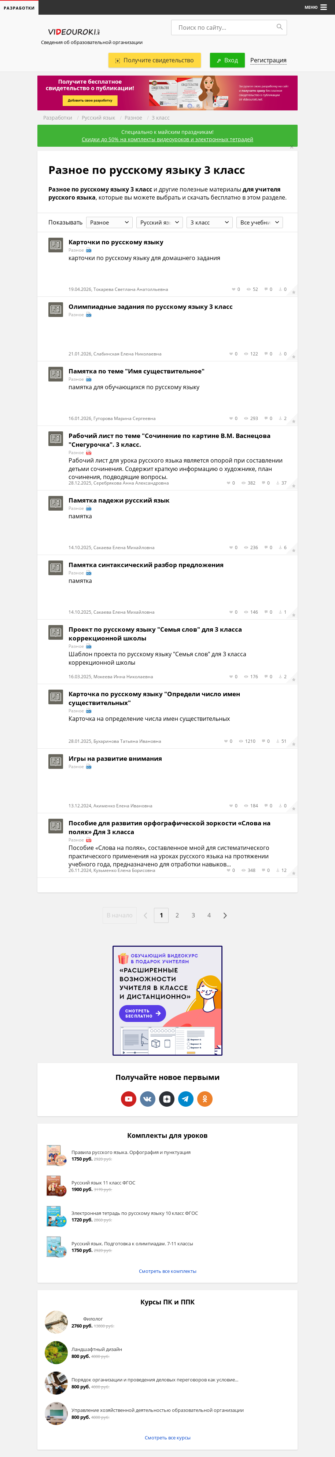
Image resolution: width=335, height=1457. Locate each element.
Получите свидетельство (154, 60)
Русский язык (98, 117)
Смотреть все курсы (168, 1437)
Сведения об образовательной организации (92, 42)
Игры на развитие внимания (115, 758)
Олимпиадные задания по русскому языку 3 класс (151, 306)
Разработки (57, 117)
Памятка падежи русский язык (119, 500)
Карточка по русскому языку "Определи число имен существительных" (154, 698)
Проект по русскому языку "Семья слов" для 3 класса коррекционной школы (155, 633)
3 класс (161, 117)
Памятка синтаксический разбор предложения (146, 564)
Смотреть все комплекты (167, 1271)
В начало (119, 915)
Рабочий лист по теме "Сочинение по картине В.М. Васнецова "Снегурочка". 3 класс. (169, 440)
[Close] (292, 147)
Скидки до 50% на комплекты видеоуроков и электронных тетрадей (167, 139)
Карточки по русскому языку (116, 242)
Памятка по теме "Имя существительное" (137, 371)
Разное (133, 117)
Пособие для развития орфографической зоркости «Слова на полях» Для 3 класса (169, 827)
